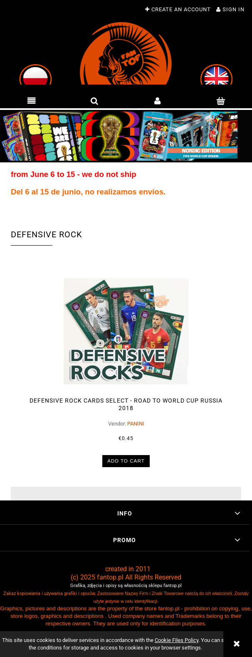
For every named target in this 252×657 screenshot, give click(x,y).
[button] (31, 101)
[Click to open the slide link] (126, 136)
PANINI (135, 421)
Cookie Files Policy (176, 640)
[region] (126, 136)
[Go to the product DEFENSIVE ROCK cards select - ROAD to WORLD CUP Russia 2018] (126, 329)
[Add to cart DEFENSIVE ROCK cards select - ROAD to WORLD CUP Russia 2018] (126, 459)
